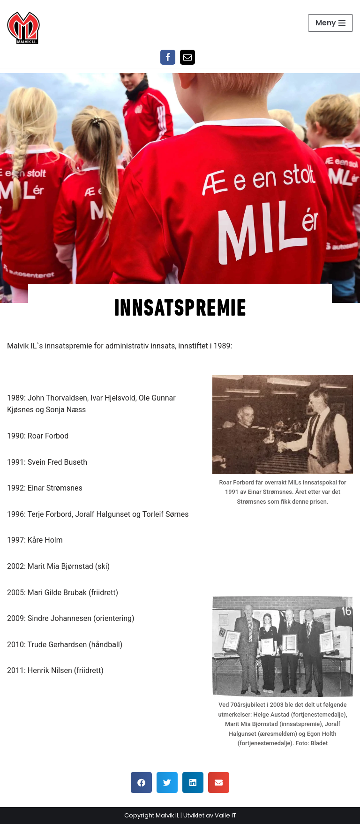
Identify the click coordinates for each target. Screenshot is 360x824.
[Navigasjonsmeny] (330, 23)
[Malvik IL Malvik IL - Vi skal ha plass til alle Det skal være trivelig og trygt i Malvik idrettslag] (23, 27)
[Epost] (187, 57)
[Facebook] (167, 57)
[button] (141, 782)
